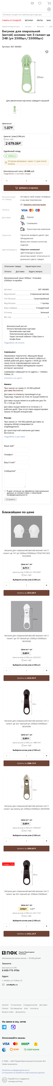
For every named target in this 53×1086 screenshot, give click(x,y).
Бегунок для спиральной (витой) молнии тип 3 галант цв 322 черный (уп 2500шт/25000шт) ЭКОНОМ (26, 723)
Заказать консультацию (33, 204)
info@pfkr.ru (12, 985)
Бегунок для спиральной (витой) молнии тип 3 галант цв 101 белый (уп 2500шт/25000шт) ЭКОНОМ (26, 638)
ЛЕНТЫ (40, 20)
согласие (17, 491)
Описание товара (12, 266)
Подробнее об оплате (14, 342)
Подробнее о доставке (14, 436)
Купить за (26, 593)
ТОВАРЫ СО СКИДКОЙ (11, 20)
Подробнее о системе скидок (17, 173)
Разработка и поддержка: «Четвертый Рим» (18, 1080)
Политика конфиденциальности (15, 1070)
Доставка (20, 271)
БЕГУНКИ (29, 20)
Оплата (7, 271)
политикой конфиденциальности (24, 494)
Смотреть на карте (13, 378)
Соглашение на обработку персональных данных (23, 1072)
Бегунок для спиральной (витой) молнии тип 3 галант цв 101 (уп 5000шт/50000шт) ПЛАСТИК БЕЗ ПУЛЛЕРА (26, 553)
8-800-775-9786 (10, 970)
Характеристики (33, 266)
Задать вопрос (35, 271)
